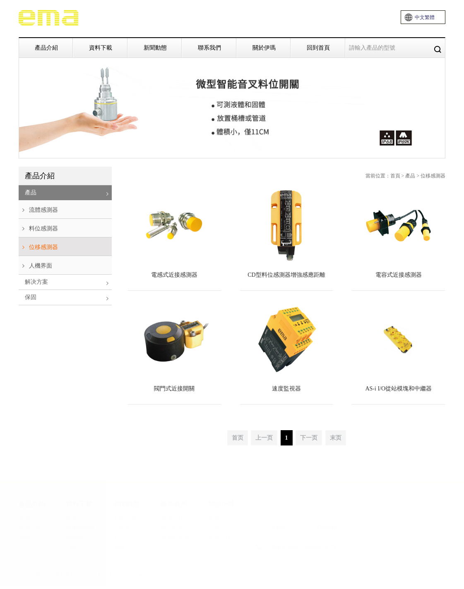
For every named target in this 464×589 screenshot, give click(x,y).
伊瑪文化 (219, 538)
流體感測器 (38, 210)
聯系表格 (172, 528)
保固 (68, 298)
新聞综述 (125, 518)
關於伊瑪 (264, 47)
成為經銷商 (175, 538)
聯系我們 (209, 47)
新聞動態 (155, 47)
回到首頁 (318, 47)
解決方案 (30, 528)
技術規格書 (80, 528)
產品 (68, 193)
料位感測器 (38, 228)
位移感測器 (38, 247)
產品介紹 (46, 47)
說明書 (74, 538)
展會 (119, 548)
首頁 (395, 176)
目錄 (71, 518)
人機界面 (36, 266)
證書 (71, 548)
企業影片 (219, 528)
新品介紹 (125, 538)
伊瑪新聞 (125, 528)
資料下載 (100, 47)
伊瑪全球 (172, 518)
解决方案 (68, 283)
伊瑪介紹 (219, 518)
